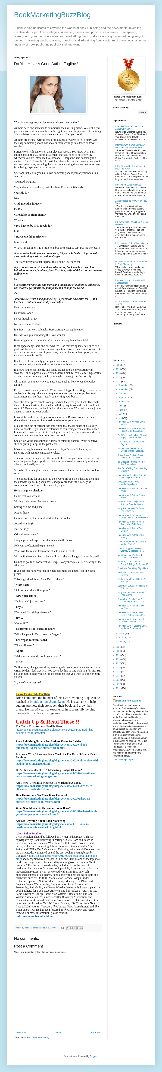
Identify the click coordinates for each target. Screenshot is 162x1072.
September (124, 397)
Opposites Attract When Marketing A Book (129, 483)
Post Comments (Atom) (38, 1037)
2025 (118, 369)
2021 (118, 647)
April (121, 418)
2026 (118, 365)
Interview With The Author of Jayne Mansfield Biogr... (131, 523)
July (121, 406)
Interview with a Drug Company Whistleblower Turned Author (130, 146)
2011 (118, 688)
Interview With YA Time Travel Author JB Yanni (129, 127)
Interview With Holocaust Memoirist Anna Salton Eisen (133, 516)
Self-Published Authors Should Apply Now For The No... (132, 436)
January (123, 641)
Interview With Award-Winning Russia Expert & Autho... (132, 429)
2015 (118, 671)
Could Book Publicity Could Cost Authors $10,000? (131, 456)
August (122, 401)
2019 (118, 655)
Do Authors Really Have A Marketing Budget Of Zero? (132, 600)
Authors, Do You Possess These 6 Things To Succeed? (133, 562)
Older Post (96, 1032)
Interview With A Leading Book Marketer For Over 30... (132, 627)
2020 (118, 651)
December (124, 385)
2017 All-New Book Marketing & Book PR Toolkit (130, 167)
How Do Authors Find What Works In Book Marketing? (131, 262)
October (123, 393)
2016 (118, 667)
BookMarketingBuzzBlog (52, 15)
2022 (118, 381)
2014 (118, 676)
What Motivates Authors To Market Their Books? (130, 556)
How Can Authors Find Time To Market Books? (132, 542)
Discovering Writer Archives (128, 185)
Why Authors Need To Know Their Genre (131, 593)
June (121, 410)
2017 (118, 663)
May (121, 414)
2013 (118, 680)
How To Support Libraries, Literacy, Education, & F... (131, 549)
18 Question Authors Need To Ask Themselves (132, 463)
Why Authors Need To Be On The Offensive (131, 509)
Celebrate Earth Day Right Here (133, 568)
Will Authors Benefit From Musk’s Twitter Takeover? (131, 449)
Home (58, 1032)
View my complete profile (124, 759)
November (124, 389)
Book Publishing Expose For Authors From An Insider (131, 502)
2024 (118, 373)
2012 (118, 684)
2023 (118, 377)
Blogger (93, 1056)
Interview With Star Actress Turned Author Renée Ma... (132, 613)
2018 (118, 659)
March (122, 633)
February (123, 637)
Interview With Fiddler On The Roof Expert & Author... (132, 476)
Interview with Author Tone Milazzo (131, 243)
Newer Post (20, 1032)
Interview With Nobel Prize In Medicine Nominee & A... (131, 620)
